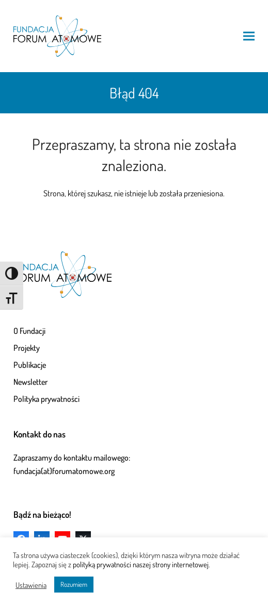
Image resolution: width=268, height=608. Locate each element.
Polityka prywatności (46, 399)
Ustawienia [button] (30, 584)
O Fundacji (29, 331)
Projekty (26, 348)
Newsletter (30, 382)
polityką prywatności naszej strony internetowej (141, 564)
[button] (249, 35)
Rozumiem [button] (73, 584)
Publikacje (29, 365)
